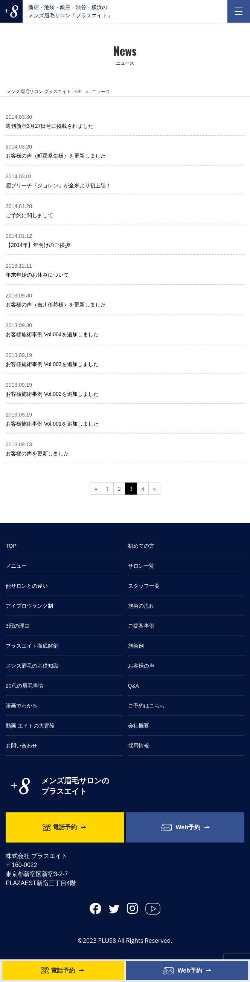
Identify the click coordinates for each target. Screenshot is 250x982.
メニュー (16, 566)
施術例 (136, 646)
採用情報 (138, 746)
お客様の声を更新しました (37, 453)
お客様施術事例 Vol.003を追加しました (52, 364)
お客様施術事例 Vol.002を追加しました (52, 394)
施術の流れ (141, 606)
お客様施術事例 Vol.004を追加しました (52, 334)
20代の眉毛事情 (24, 686)
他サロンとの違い (27, 586)
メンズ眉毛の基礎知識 (32, 666)
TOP (11, 546)
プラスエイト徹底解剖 (32, 646)
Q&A (133, 686)
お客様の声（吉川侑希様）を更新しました (56, 305)
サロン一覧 (141, 566)
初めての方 (141, 546)
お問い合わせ (21, 746)
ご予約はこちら (146, 706)
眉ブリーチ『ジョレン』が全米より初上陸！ (58, 185)
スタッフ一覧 (144, 586)
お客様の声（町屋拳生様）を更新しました (56, 156)
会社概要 (138, 726)
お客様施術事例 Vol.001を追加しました (52, 424)
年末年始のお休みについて (37, 275)
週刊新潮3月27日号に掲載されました (49, 126)
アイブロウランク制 (29, 606)
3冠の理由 (18, 626)
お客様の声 (141, 666)
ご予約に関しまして (29, 215)
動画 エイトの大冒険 (30, 726)
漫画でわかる (21, 706)
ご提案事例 (141, 626)
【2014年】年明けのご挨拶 (38, 245)
